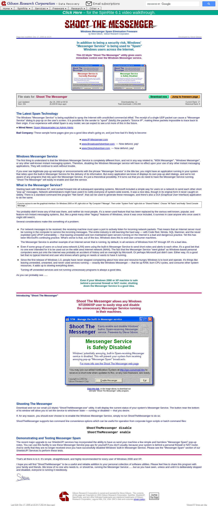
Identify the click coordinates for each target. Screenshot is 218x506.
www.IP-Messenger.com (95, 139)
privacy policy (139, 499)
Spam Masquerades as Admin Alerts (53, 127)
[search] (172, 4)
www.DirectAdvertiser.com (96, 148)
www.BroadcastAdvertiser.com (98, 143)
